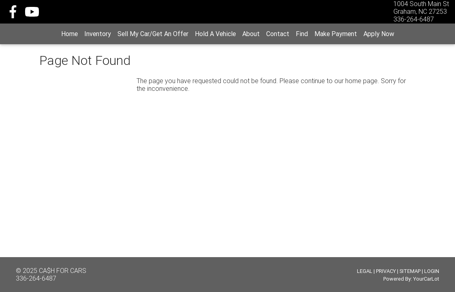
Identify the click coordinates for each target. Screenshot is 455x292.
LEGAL (364, 271)
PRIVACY (386, 271)
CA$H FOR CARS (62, 270)
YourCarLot (426, 278)
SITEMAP (410, 271)
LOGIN (431, 271)
